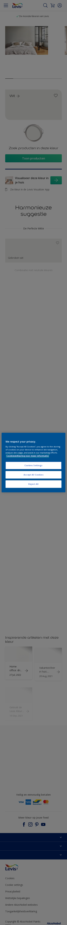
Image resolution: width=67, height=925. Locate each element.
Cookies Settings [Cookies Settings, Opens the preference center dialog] (33, 465)
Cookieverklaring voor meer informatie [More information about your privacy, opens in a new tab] (27, 455)
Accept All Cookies (33, 474)
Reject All (33, 484)
